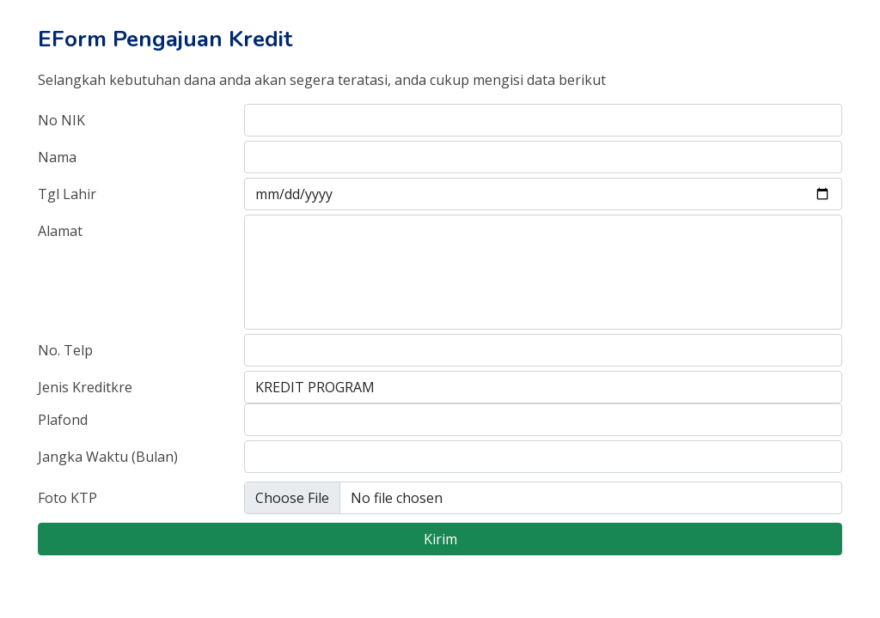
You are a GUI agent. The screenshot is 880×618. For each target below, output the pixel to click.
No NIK (61, 120)
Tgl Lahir (67, 194)
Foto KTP (67, 497)
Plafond (63, 419)
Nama (57, 157)
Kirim (440, 539)
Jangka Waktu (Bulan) (108, 456)
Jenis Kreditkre (85, 387)
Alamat (60, 230)
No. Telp (65, 350)
